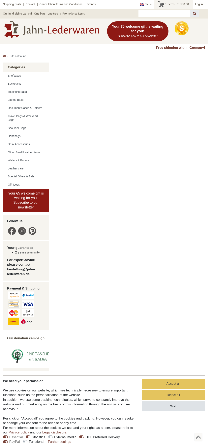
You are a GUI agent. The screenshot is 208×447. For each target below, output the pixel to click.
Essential (16, 437)
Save (173, 406)
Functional (36, 442)
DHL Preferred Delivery (102, 437)
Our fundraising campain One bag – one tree (30, 13)
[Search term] (164, 13)
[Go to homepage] (4, 56)
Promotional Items (73, 13)
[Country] (146, 4)
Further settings (59, 442)
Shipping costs (12, 4)
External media (65, 437)
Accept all (173, 383)
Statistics (38, 437)
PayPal (14, 442)
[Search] (194, 13)
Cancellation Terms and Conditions (61, 4)
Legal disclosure (54, 432)
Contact (30, 4)
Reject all (173, 395)
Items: (173, 4)
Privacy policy (19, 432)
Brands (91, 4)
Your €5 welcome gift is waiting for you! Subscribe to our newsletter (26, 200)
